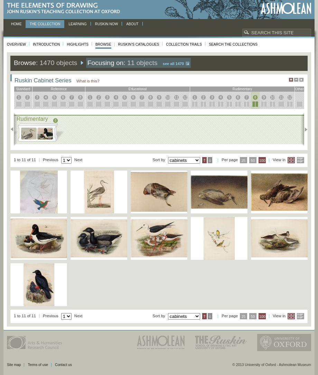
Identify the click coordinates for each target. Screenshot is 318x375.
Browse (103, 44)
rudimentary (242, 89)
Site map (14, 365)
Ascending (204, 160)
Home (16, 24)
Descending (210, 160)
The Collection (45, 24)
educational (138, 89)
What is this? (88, 81)
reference (59, 89)
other (299, 89)
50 (253, 161)
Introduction (46, 44)
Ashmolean (286, 8)
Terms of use (38, 365)
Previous (14, 129)
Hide (301, 80)
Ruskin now (106, 24)
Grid (291, 160)
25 (244, 161)
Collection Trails (184, 44)
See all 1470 (173, 64)
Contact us (63, 365)
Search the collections (233, 44)
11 (176, 97)
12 (185, 97)
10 (168, 97)
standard (23, 89)
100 (262, 161)
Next (304, 129)
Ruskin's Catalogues (138, 44)
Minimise (296, 80)
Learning (77, 24)
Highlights (77, 44)
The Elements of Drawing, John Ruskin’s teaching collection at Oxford (65, 8)
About (132, 24)
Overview (16, 44)
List (300, 160)
